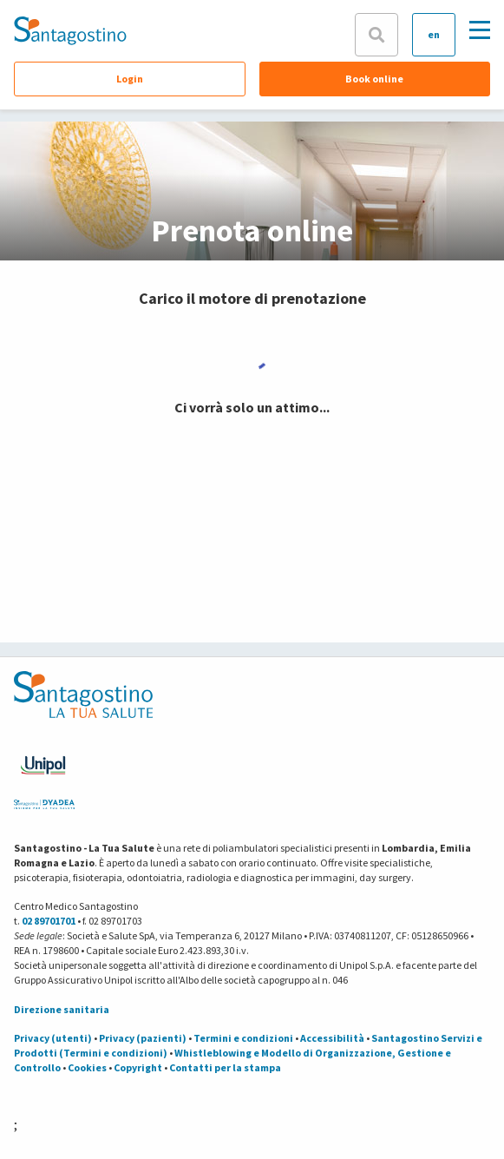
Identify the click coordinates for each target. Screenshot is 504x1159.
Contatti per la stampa (225, 1067)
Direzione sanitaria (61, 1009)
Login (129, 78)
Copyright (138, 1067)
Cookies (87, 1067)
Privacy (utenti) (53, 1037)
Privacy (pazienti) (143, 1037)
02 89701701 (48, 920)
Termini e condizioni (243, 1037)
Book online (374, 78)
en (434, 34)
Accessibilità (332, 1037)
